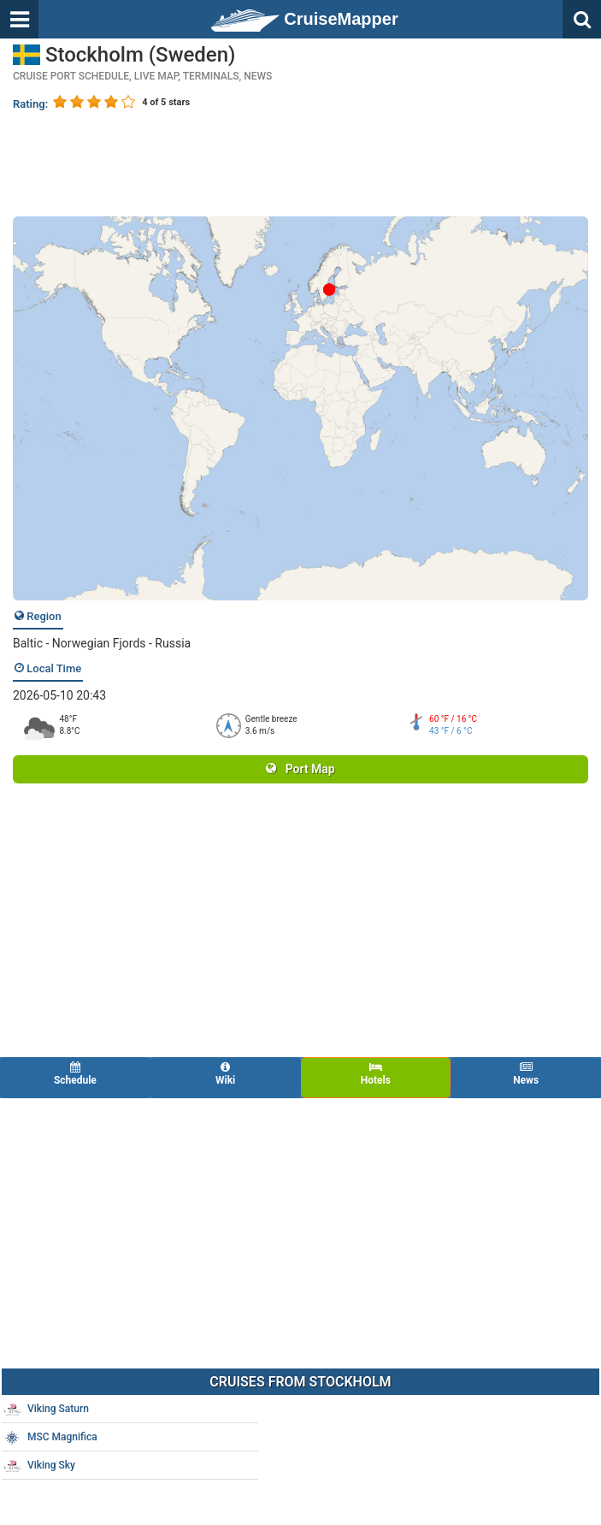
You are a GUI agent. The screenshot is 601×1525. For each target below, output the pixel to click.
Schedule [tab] (75, 1073)
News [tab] (526, 1073)
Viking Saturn (46, 1409)
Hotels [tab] (376, 1073)
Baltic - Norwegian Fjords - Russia (102, 643)
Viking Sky (39, 1466)
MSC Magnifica (50, 1437)
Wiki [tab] (226, 1073)
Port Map (300, 769)
